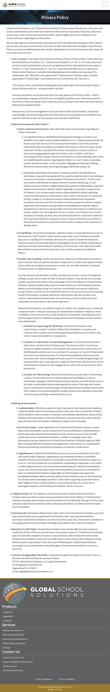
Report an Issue (10, 666)
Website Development (13, 630)
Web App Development (13, 634)
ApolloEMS (8, 616)
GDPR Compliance (43, 679)
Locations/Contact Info (13, 657)
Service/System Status (13, 670)
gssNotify (7, 620)
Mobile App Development (14, 643)
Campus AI (8, 612)
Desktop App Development (15, 639)
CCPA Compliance (66, 679)
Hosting (6, 647)
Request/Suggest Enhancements (18, 661)
